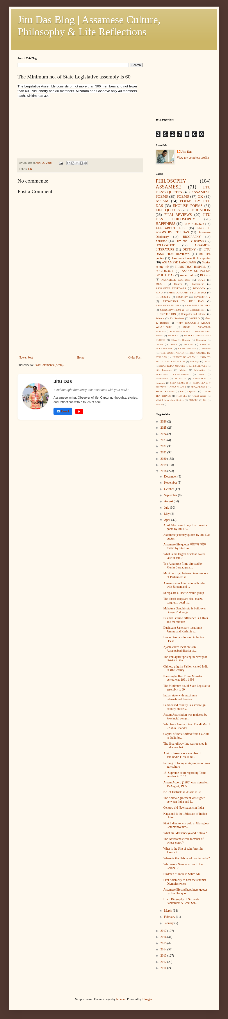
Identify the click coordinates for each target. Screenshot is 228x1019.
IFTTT (207, 361)
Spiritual (193, 391)
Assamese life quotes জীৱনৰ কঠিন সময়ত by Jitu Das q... (184, 546)
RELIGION (180, 378)
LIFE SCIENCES (198, 365)
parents (159, 404)
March (168, 910)
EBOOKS (189, 344)
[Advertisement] (50, 125)
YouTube (161, 241)
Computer (201, 340)
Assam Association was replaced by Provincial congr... (185, 716)
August (169, 501)
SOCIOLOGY (164, 271)
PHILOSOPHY (171, 181)
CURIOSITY (163, 296)
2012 (163, 962)
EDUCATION (199, 210)
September (171, 495)
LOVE (201, 279)
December (170, 476)
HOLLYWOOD (165, 245)
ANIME (186, 327)
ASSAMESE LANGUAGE (179, 262)
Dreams (173, 344)
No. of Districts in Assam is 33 (182, 792)
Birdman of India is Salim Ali (181, 874)
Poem (201, 374)
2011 (163, 968)
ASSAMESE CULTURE (175, 279)
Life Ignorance (164, 370)
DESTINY (189, 249)
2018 (163, 471)
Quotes (178, 284)
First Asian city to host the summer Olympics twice (184, 881)
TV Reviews (177, 318)
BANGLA (173, 335)
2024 (163, 434)
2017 (163, 930)
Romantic (160, 383)
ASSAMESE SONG (179, 331)
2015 (163, 943)
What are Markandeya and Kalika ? (185, 833)
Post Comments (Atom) (49, 365)
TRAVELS (181, 395)
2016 (163, 937)
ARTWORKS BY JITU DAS (183, 301)
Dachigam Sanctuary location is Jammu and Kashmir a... (182, 629)
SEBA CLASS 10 (179, 383)
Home (80, 357)
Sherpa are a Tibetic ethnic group (183, 593)
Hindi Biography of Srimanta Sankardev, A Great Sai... (181, 901)
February (170, 916)
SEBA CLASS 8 (178, 387)
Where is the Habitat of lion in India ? (186, 858)
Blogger (147, 999)
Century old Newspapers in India (183, 807)
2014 (163, 949)
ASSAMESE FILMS (167, 305)
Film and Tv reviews (189, 241)
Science (160, 318)
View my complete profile (193, 157)
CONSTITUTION (166, 314)
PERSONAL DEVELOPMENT (173, 374)
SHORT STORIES (165, 391)
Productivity (162, 378)
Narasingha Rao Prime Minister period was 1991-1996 (182, 678)
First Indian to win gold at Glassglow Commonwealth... (186, 825)
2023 (163, 440)
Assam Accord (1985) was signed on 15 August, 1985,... (185, 784)
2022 (163, 446)
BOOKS (205, 275)
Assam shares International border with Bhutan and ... (184, 585)
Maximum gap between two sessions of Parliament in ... (185, 575)
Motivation (199, 370)
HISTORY (182, 296)
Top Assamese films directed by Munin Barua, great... (183, 565)
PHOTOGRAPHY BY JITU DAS (187, 292)
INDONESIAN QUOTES (172, 365)
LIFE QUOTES (168, 210)
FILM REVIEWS (178, 215)
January (169, 923)
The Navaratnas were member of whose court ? (183, 840)
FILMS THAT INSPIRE (190, 266)
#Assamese (198, 284)
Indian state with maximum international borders (180, 697)
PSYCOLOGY (202, 296)
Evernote (206, 348)
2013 (163, 955)
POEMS (183, 196)
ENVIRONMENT (187, 348)
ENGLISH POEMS (188, 206)
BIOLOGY (199, 288)
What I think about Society (170, 400)
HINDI (160, 292)
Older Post (135, 357)
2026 (163, 421)
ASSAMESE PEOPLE (197, 305)
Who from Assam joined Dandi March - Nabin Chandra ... (186, 726)
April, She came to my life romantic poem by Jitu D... (185, 527)
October (169, 489)
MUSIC (160, 284)
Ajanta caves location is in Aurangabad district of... (179, 648)
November (171, 482)
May (167, 513)
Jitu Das (186, 151)
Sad (181, 391)
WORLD (194, 318)
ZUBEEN (193, 400)
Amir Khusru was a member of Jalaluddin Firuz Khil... (182, 755)
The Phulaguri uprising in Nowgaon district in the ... (185, 658)
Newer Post (26, 357)
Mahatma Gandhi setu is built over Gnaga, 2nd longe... (184, 610)
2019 (163, 465)
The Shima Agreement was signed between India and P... (184, 799)
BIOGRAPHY (192, 236)
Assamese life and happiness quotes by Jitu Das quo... (185, 891)
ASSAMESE (168, 187)
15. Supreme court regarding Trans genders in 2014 (184, 774)
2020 (163, 458)
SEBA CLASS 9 (199, 387)
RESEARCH (199, 378)
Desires (159, 344)
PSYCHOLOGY (194, 223)
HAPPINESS (165, 224)
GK (30, 168)
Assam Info (187, 275)
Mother (183, 370)
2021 (163, 452)
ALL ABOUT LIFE (170, 228)
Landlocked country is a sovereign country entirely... (184, 706)
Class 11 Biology (180, 340)
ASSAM (162, 201)
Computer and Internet (193, 314)
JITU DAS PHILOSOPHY (183, 217)
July (167, 507)
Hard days (195, 361)
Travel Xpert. (199, 395)
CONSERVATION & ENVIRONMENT (183, 309)
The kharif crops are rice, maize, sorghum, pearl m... (183, 600)
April (167, 520)
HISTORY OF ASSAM (184, 357)
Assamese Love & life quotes (191, 258)
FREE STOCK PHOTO (172, 353)
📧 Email (63, 411)
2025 (163, 427)
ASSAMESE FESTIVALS (171, 288)
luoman (120, 999)
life (205, 400)
